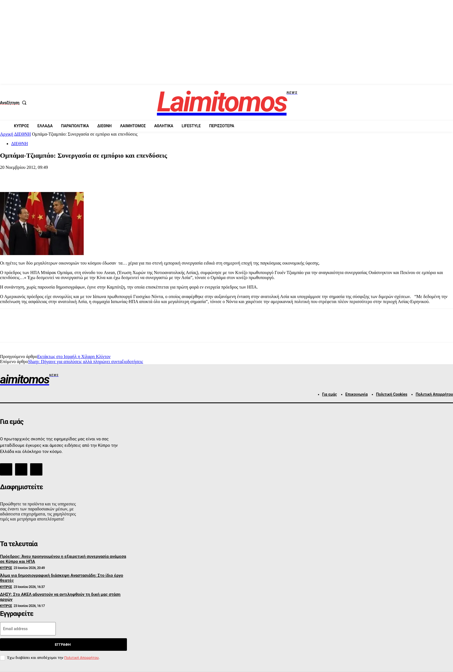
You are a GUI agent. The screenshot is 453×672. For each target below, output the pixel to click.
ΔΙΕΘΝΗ (22, 134)
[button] (14, 103)
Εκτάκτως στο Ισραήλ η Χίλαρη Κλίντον (73, 356)
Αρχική (6, 134)
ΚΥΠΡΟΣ (6, 568)
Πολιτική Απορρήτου (81, 658)
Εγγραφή (63, 644)
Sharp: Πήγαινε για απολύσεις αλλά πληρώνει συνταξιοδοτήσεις (85, 361)
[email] (28, 628)
